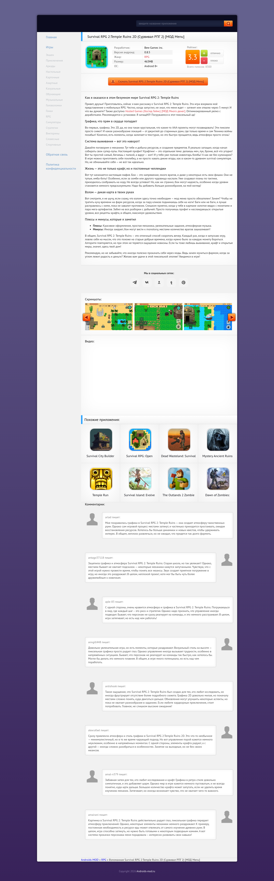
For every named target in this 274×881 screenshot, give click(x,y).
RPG (48, 116)
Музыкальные (54, 100)
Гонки (49, 111)
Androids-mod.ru (145, 871)
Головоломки (54, 105)
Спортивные (53, 144)
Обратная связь (54, 154)
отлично (210, 53)
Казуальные (53, 88)
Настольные (53, 71)
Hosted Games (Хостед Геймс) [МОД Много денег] (155, 111)
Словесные (52, 139)
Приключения (54, 60)
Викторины (52, 133)
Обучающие (53, 94)
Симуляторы (53, 122)
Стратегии (52, 128)
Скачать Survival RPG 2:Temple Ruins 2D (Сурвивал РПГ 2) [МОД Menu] (161, 81)
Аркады (50, 66)
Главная (49, 37)
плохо (209, 60)
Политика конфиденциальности (58, 166)
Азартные (52, 83)
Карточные (52, 77)
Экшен (50, 55)
